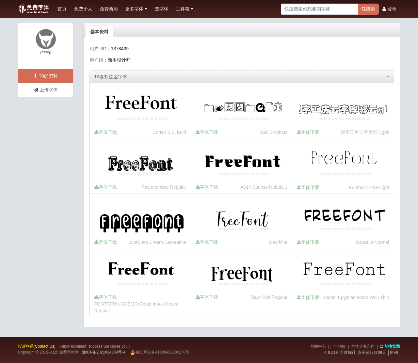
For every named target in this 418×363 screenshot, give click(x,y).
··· (387, 76)
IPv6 (394, 352)
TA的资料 (46, 75)
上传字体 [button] (46, 89)
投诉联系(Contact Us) (37, 346)
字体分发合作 (363, 346)
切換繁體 (390, 346)
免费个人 (83, 8)
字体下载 (105, 132)
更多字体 (136, 8)
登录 (389, 8)
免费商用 (109, 8)
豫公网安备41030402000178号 (162, 352)
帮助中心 (318, 346)
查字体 (162, 8)
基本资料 (99, 31)
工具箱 (184, 8)
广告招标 (338, 346)
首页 (62, 8)
